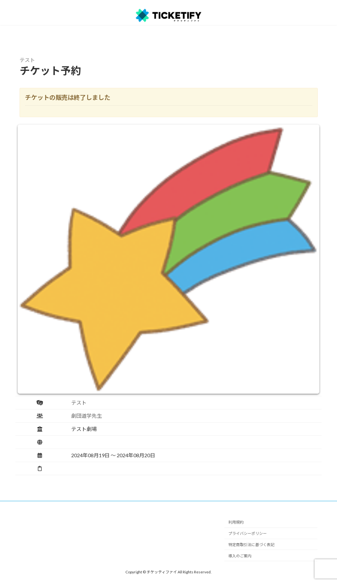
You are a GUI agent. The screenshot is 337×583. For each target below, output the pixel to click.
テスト (79, 402)
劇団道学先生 (86, 416)
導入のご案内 (239, 555)
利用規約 (236, 522)
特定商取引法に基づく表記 (251, 544)
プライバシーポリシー (247, 533)
